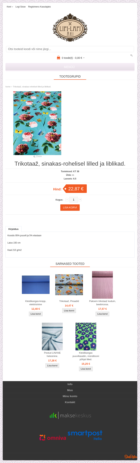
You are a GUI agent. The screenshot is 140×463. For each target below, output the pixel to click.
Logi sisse (20, 6)
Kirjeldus (13, 229)
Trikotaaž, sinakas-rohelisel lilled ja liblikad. (32, 87)
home (8, 87)
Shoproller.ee (131, 456)
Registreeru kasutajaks (39, 6)
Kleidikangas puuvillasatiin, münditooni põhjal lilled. (86, 356)
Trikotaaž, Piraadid (69, 301)
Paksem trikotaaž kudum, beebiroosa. (102, 303)
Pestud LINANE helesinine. (52, 354)
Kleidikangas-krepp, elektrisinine (35, 303)
